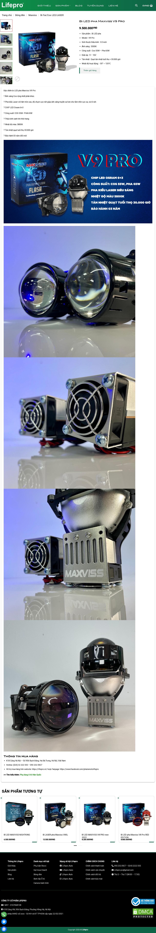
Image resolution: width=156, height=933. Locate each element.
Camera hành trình (41, 883)
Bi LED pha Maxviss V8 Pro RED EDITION (135, 836)
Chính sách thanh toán (95, 866)
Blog (79, 5)
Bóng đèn (20, 15)
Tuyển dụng (95, 5)
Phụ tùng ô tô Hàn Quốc (30, 775)
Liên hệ (113, 5)
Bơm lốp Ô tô (39, 879)
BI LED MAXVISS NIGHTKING (17, 834)
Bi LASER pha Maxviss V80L (55, 834)
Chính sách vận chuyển (95, 870)
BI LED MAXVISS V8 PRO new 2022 (95, 836)
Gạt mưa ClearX (40, 870)
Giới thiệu (44, 5)
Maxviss (32, 15)
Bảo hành (45, 16)
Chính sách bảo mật (94, 879)
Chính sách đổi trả (93, 874)
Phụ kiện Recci (40, 866)
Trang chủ (7, 15)
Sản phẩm (63, 5)
